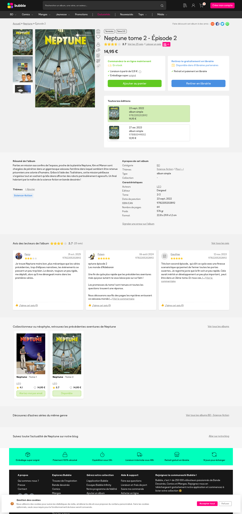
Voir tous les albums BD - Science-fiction (207, 396)
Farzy (27, 235)
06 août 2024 (146, 235)
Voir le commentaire (123, 280)
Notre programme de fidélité (102, 470)
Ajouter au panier (134, 84)
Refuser (225, 503)
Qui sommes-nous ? (28, 462)
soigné (132, 76)
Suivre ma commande (132, 470)
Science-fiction (165, 150)
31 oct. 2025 (74, 235)
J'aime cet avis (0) (28, 286)
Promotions (81, 15)
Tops (142, 15)
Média (162, 15)
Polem (101, 235)
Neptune (28, 24)
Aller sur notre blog (219, 417)
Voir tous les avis (220, 224)
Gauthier (175, 235)
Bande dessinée (61, 466)
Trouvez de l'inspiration (64, 462)
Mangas (45, 15)
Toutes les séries (61, 491)
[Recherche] (100, 5)
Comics (27, 15)
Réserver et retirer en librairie (136, 478)
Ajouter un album (96, 474)
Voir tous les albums (218, 307)
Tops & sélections (62, 486)
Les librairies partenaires (100, 491)
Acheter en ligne (130, 474)
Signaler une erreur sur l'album (138, 205)
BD (13, 15)
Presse (21, 466)
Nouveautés (126, 15)
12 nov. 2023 (220, 235)
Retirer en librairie (198, 84)
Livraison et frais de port (134, 466)
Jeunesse (63, 15)
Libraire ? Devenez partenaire (102, 487)
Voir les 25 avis (135, 44)
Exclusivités (104, 15)
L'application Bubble (97, 462)
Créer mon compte (222, 5)
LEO (159, 167)
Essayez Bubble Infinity (99, 466)
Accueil (17, 24)
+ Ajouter (30, 170)
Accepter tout (207, 503)
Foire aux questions (131, 462)
